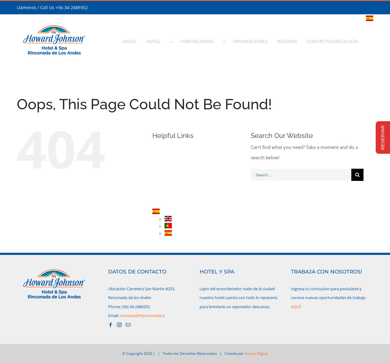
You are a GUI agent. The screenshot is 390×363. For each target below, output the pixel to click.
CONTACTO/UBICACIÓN (187, 201)
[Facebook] (110, 324)
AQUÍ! (296, 306)
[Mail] (128, 324)
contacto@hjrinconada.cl (142, 315)
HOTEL (169, 159)
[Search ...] (301, 175)
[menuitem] (132, 40)
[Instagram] (119, 324)
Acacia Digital (256, 353)
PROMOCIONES (178, 180)
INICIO (169, 148)
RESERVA (172, 191)
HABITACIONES (178, 170)
